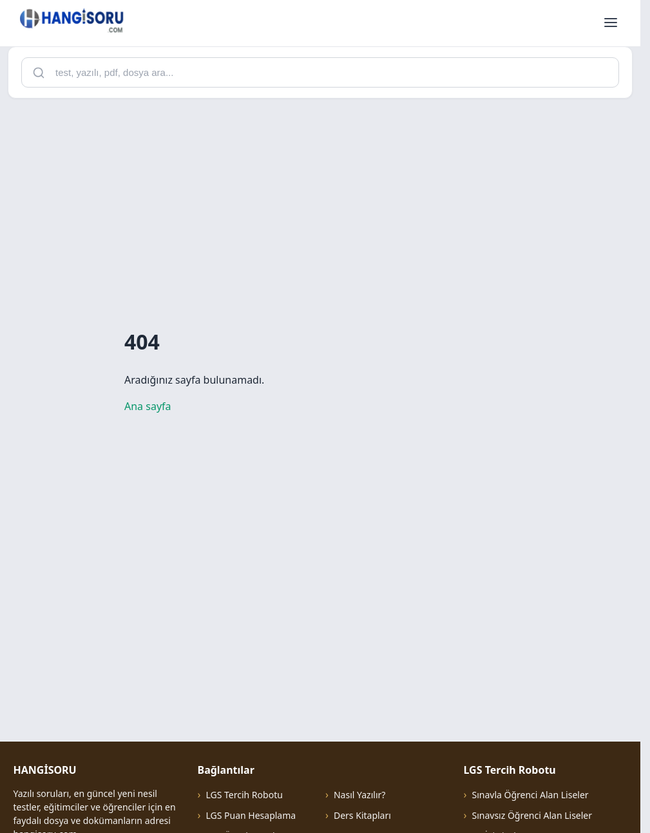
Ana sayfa (147, 406)
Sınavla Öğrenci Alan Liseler (530, 795)
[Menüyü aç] (611, 23)
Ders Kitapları (362, 815)
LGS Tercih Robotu (244, 795)
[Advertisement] (325, 199)
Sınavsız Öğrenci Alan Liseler (532, 815)
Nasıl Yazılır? (359, 795)
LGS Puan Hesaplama (251, 815)
